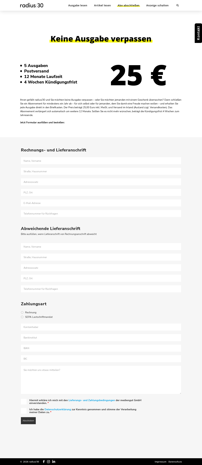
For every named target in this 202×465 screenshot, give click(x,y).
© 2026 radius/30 (29, 461)
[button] (177, 5)
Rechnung (30, 312)
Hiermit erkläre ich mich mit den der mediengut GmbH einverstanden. (85, 401)
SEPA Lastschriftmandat (39, 317)
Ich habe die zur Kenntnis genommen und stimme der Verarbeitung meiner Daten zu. (82, 411)
